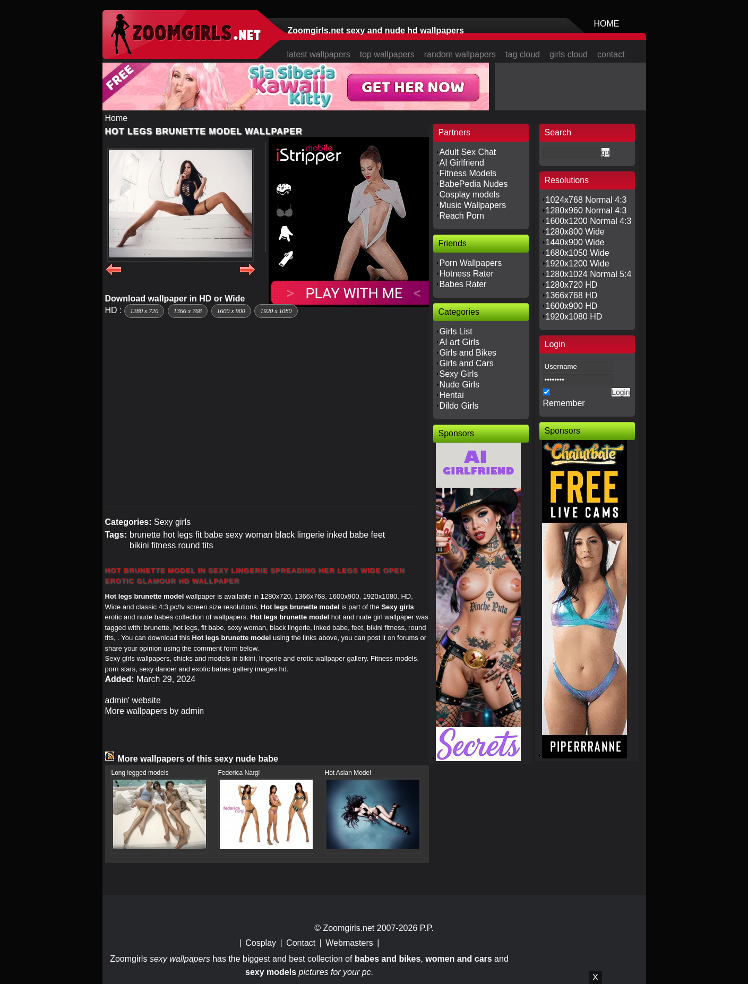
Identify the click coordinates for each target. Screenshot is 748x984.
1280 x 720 (144, 311)
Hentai (452, 395)
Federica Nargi (239, 772)
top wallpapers (387, 54)
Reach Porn (462, 215)
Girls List (456, 331)
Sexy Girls (459, 373)
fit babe (209, 534)
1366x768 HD (572, 295)
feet (378, 534)
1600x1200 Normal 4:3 (589, 221)
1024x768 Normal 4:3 (586, 199)
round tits (195, 545)
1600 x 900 (231, 311)
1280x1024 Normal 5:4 (589, 274)
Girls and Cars (467, 363)
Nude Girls (460, 384)
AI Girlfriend (462, 162)
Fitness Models (468, 173)
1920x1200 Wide (577, 263)
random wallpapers (460, 54)
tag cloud (522, 54)
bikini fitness (153, 545)
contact (611, 54)
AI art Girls (460, 342)
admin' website (133, 700)
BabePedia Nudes (474, 183)
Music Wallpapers (473, 205)
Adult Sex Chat (468, 152)
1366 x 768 (188, 311)
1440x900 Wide (575, 242)
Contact (300, 942)
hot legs (178, 534)
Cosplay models (470, 194)
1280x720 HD (572, 284)
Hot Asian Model (348, 772)
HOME (607, 23)
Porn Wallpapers (471, 262)
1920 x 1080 (275, 311)
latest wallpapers (318, 54)
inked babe (347, 534)
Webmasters (349, 942)
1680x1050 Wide (577, 252)
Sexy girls (172, 521)
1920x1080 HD (574, 316)
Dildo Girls (459, 405)
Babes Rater (463, 284)
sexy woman (249, 534)
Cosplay (260, 942)
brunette (145, 534)
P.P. (427, 928)
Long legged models (140, 772)
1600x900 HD (572, 305)
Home (116, 118)
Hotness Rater (467, 273)
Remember (564, 403)
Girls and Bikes (468, 352)
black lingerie (299, 534)
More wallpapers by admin (154, 710)
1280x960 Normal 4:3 (586, 210)
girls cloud (568, 54)
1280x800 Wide (575, 231)
